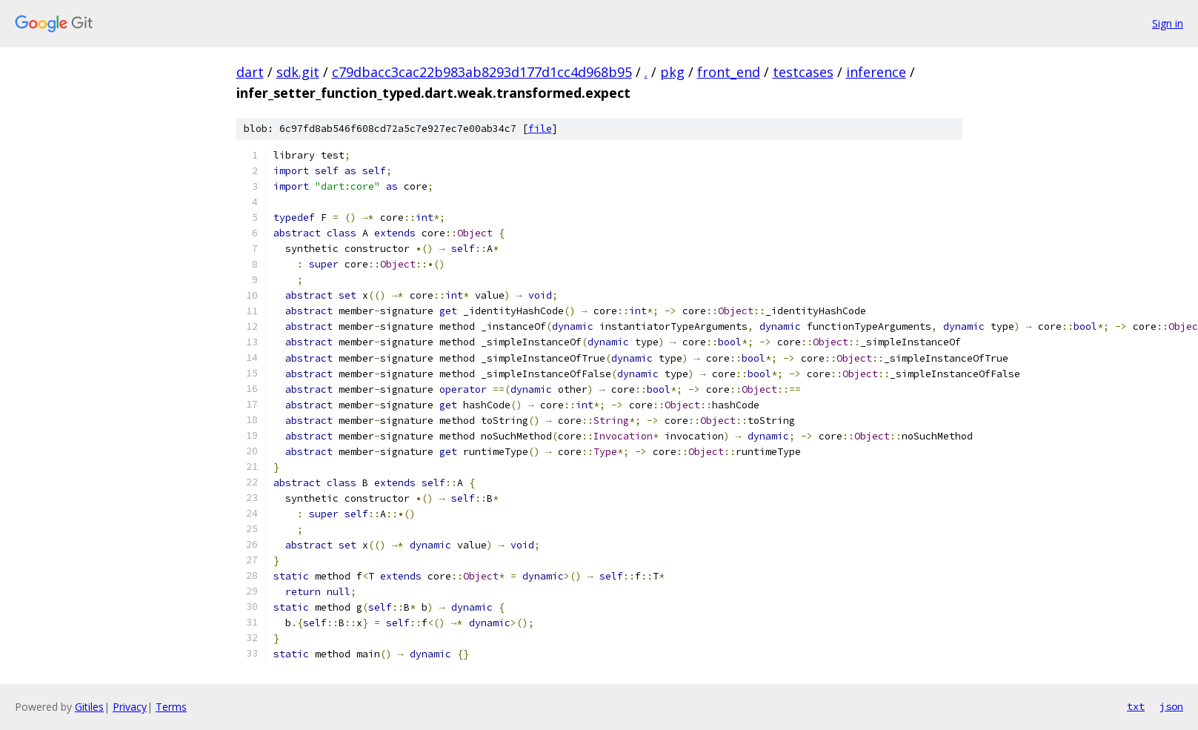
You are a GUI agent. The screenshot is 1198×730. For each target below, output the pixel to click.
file (540, 128)
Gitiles (89, 707)
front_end (728, 72)
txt (1136, 706)
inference (876, 72)
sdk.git (297, 72)
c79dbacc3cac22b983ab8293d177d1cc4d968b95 (482, 72)
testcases (803, 72)
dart (250, 72)
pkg (672, 72)
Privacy (130, 707)
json (1171, 706)
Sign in (1167, 23)
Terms (171, 707)
